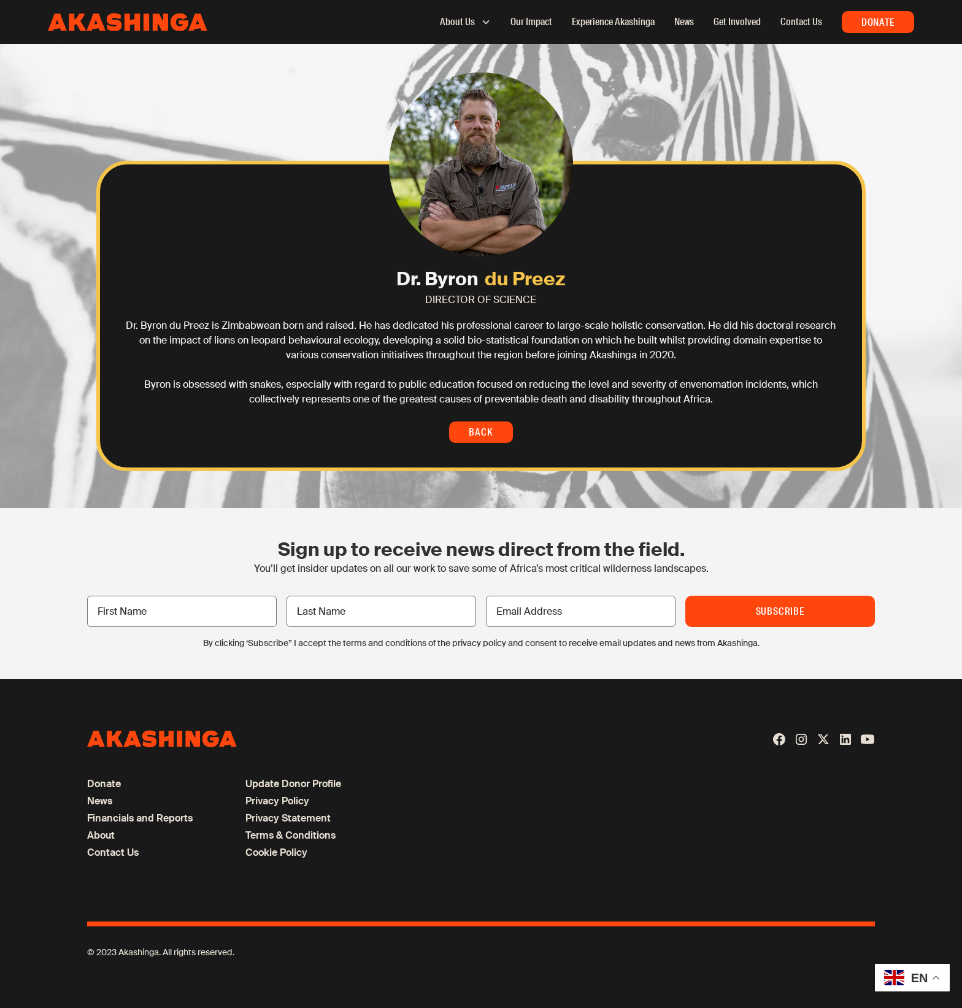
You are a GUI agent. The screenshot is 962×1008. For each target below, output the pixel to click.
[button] (459, 22)
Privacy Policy (277, 800)
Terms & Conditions (290, 835)
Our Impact (531, 21)
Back (481, 432)
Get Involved (737, 21)
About (101, 835)
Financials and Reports (140, 818)
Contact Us (801, 21)
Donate (878, 22)
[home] (127, 22)
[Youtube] (867, 739)
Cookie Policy (276, 852)
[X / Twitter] (823, 739)
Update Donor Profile (293, 783)
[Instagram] (801, 739)
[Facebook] (779, 739)
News (684, 21)
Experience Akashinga (613, 21)
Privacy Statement (288, 818)
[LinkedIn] (845, 739)
